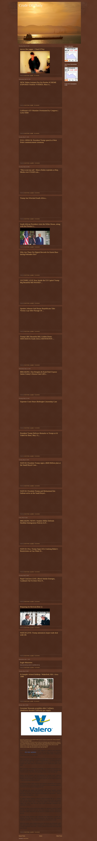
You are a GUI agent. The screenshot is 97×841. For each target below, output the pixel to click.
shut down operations (31, 752)
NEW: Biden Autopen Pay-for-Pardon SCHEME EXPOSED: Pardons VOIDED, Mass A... (38, 83)
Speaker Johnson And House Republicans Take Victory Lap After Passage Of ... (37, 309)
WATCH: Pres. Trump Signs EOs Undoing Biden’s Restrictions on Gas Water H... (39, 550)
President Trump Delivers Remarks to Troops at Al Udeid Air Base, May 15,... (39, 434)
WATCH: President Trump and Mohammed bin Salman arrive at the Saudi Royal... (37, 492)
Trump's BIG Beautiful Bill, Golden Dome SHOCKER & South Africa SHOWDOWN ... (37, 338)
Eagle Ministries (26, 662)
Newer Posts (22, 836)
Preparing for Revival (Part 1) (31, 607)
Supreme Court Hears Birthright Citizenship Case (38, 402)
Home (40, 836)
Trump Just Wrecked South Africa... (33, 198)
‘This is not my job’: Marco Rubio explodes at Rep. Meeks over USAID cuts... (39, 171)
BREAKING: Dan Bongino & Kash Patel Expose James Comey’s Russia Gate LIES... (38, 373)
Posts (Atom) (26, 838)
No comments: (37, 75)
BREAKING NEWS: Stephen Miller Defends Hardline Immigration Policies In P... (37, 522)
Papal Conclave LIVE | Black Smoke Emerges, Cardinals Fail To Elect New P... (37, 580)
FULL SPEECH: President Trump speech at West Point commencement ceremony (38, 141)
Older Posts (59, 836)
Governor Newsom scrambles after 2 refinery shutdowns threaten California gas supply (37, 709)
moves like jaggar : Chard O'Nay (32, 49)
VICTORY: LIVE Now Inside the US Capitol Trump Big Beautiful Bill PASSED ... (39, 281)
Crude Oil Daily (31, 5)
